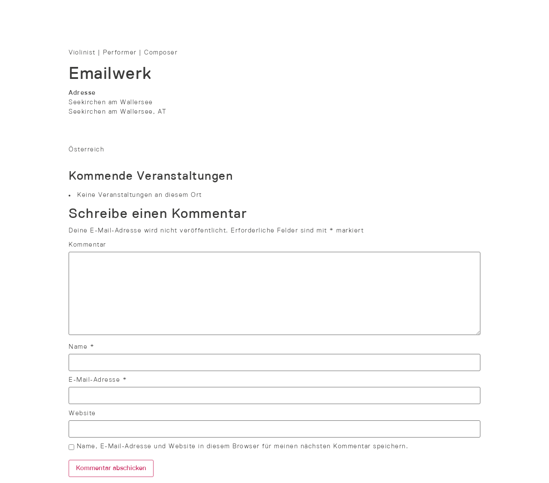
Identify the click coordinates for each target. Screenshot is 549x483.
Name (81, 347)
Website (82, 414)
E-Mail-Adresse (98, 380)
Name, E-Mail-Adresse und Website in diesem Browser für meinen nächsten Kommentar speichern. (243, 447)
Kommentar (87, 245)
